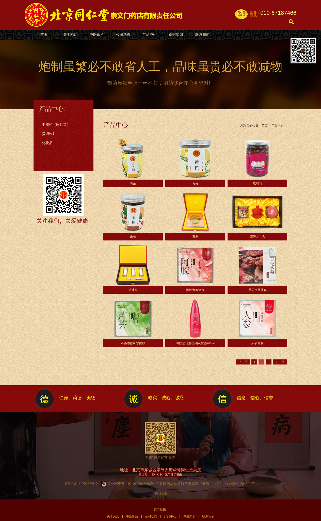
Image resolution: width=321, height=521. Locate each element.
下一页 (279, 362)
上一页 (243, 362)
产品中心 (277, 125)
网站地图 (160, 493)
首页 (43, 35)
